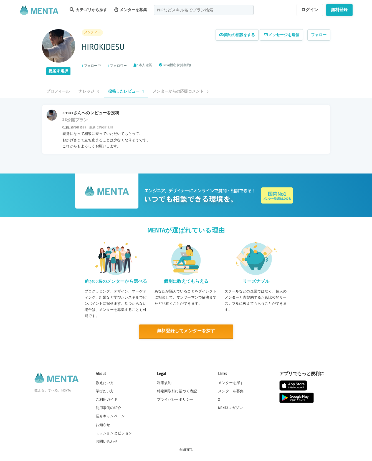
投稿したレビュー (126, 91)
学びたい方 (105, 391)
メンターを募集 (130, 9)
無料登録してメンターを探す (186, 331)
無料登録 (339, 10)
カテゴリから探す (88, 9)
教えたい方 (105, 383)
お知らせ (103, 425)
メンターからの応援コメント (181, 91)
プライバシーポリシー (175, 399)
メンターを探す (231, 383)
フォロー (319, 35)
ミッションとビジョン (114, 433)
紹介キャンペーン (110, 416)
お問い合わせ (107, 441)
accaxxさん (72, 113)
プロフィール (58, 91)
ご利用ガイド (107, 399)
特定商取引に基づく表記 (177, 391)
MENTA (188, 450)
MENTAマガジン (230, 408)
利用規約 (164, 383)
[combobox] (204, 10)
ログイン (309, 10)
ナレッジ (89, 91)
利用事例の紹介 (108, 408)
